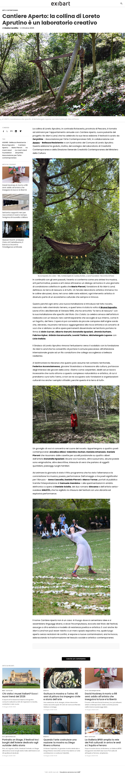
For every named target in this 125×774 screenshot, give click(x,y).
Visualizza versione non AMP (70, 772)
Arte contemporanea (10, 10)
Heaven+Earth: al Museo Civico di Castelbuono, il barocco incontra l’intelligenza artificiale (13, 243)
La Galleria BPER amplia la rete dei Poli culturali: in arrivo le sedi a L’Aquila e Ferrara (103, 742)
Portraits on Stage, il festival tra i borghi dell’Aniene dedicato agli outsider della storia (20, 742)
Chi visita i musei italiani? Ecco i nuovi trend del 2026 (20, 695)
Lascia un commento (76, 659)
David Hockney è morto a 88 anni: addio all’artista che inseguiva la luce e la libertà (15, 187)
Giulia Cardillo (11, 28)
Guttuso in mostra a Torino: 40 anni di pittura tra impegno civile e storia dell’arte (62, 696)
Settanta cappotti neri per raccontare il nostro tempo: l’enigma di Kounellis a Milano (15, 215)
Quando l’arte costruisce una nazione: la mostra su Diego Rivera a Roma (60, 742)
